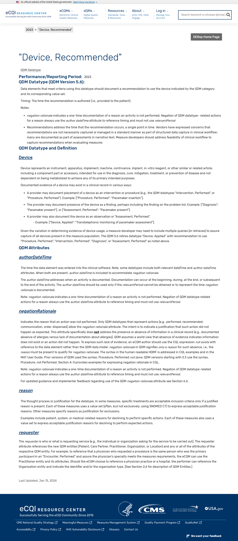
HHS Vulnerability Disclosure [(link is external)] (85, 529)
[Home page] (29, 13)
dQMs (88, 11)
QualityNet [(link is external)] (193, 522)
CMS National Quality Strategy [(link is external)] (37, 522)
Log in (160, 11)
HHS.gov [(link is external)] (125, 508)
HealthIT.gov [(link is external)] (186, 508)
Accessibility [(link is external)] (26, 529)
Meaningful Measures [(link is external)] (77, 522)
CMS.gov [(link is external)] (152, 508)
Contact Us (131, 529)
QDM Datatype (31, 70)
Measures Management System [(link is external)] (118, 522)
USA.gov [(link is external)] (214, 509)
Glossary (114, 529)
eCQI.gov (57, 511)
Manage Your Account (163, 16)
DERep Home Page (206, 37)
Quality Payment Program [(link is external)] (163, 522)
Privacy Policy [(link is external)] (51, 529)
